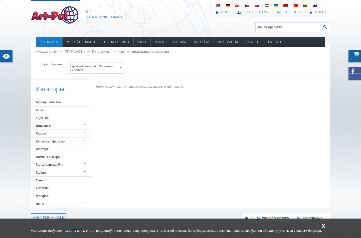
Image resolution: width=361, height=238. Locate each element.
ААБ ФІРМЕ (41, 217)
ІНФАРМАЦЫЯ (227, 42)
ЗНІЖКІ (159, 42)
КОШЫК (320, 12)
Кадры (41, 133)
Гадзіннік (42, 118)
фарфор (42, 196)
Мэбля (41, 172)
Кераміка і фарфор (50, 141)
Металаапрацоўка (49, 164)
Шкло (40, 204)
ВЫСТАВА (179, 42)
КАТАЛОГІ (253, 42)
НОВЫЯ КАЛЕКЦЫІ (116, 42)
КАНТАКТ (274, 42)
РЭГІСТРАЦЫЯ (292, 12)
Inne (121, 51)
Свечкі (40, 180)
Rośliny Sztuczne (48, 102)
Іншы (40, 110)
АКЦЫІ (142, 42)
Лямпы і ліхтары (48, 157)
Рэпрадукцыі (101, 51)
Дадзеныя (43, 125)
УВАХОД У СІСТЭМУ (256, 12)
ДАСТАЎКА (201, 42)
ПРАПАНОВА (49, 42)
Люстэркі (42, 149)
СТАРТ (225, 12)
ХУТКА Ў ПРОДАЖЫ (80, 42)
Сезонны (42, 188)
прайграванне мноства (150, 51)
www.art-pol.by (47, 51)
